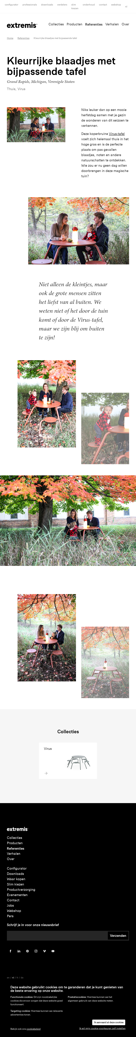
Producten (74, 24)
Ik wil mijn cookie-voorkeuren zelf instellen (102, 1028)
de (22, 977)
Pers (10, 916)
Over (125, 24)
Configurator (11, 4)
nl (126, 6)
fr (17, 977)
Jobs (10, 905)
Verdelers (62, 4)
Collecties (56, 24)
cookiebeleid (34, 1028)
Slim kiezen (15, 884)
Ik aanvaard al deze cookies (108, 1022)
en (8, 977)
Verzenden (118, 935)
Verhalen (112, 24)
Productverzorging (21, 890)
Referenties (94, 24)
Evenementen (17, 895)
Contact (103, 4)
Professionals (29, 4)
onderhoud (89, 4)
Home (10, 38)
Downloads (47, 4)
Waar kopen (16, 879)
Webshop (116, 4)
